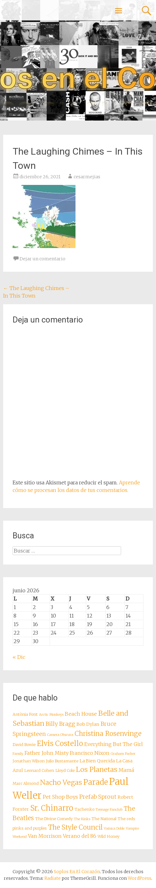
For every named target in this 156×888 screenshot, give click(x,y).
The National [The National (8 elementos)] (104, 818)
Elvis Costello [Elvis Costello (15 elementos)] (60, 743)
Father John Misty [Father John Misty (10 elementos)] (47, 753)
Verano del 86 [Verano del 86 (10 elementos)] (79, 836)
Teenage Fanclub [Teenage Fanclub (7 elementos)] (109, 810)
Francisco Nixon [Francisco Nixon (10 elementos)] (89, 753)
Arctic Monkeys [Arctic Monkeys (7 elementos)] (51, 715)
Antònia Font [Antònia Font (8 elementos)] (25, 714)
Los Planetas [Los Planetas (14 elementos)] (96, 769)
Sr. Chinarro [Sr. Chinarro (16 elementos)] (51, 808)
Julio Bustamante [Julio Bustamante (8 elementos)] (62, 761)
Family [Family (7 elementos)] (18, 754)
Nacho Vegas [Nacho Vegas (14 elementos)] (61, 782)
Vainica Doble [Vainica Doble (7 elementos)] (114, 828)
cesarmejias (87, 177)
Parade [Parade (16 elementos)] (95, 782)
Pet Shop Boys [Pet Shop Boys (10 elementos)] (60, 797)
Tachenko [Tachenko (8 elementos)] (84, 809)
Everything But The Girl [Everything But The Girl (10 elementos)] (113, 744)
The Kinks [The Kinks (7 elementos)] (82, 819)
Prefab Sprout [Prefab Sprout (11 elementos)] (97, 796)
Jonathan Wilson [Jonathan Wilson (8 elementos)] (29, 761)
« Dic (19, 657)
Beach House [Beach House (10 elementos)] (81, 714)
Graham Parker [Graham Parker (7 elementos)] (123, 754)
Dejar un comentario (42, 259)
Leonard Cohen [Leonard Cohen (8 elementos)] (39, 770)
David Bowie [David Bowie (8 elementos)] (24, 744)
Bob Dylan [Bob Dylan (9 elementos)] (87, 724)
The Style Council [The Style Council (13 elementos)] (75, 827)
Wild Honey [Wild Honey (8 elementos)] (109, 836)
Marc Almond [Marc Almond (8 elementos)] (26, 783)
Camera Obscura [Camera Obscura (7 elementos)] (60, 735)
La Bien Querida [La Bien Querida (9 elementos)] (97, 761)
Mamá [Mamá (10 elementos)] (126, 770)
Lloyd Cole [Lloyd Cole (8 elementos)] (65, 770)
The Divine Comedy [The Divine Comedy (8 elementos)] (54, 818)
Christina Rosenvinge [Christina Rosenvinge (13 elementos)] (108, 734)
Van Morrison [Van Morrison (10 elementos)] (45, 836)
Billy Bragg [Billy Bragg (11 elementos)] (60, 723)
